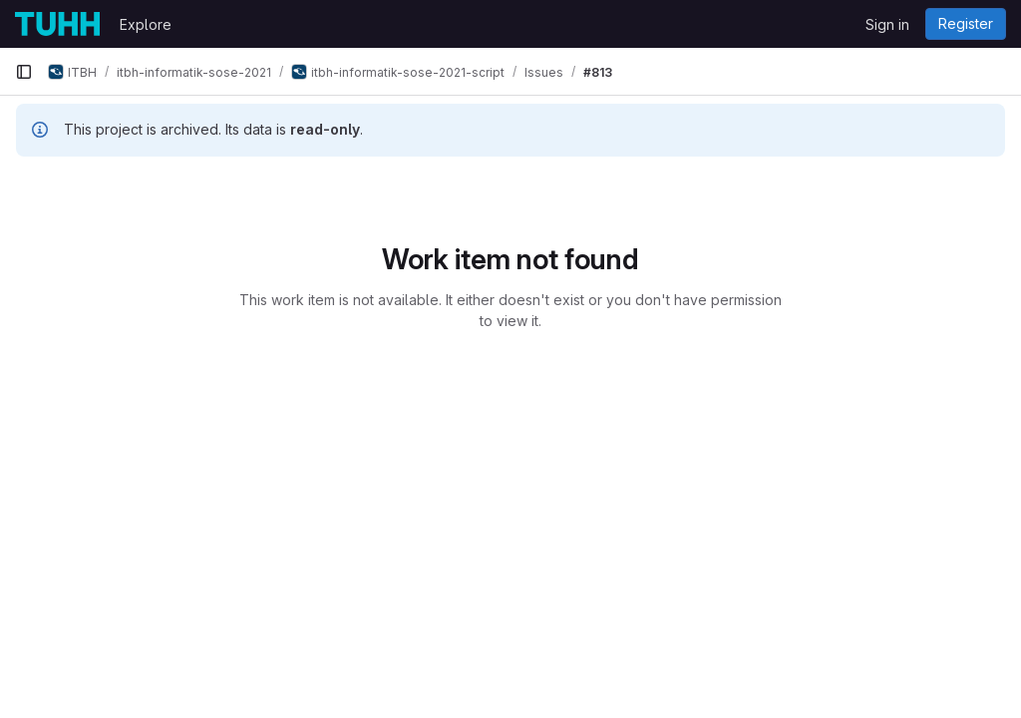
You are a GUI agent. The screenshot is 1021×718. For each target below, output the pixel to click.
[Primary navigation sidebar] (24, 72)
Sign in (887, 24)
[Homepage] (57, 24)
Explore (145, 24)
